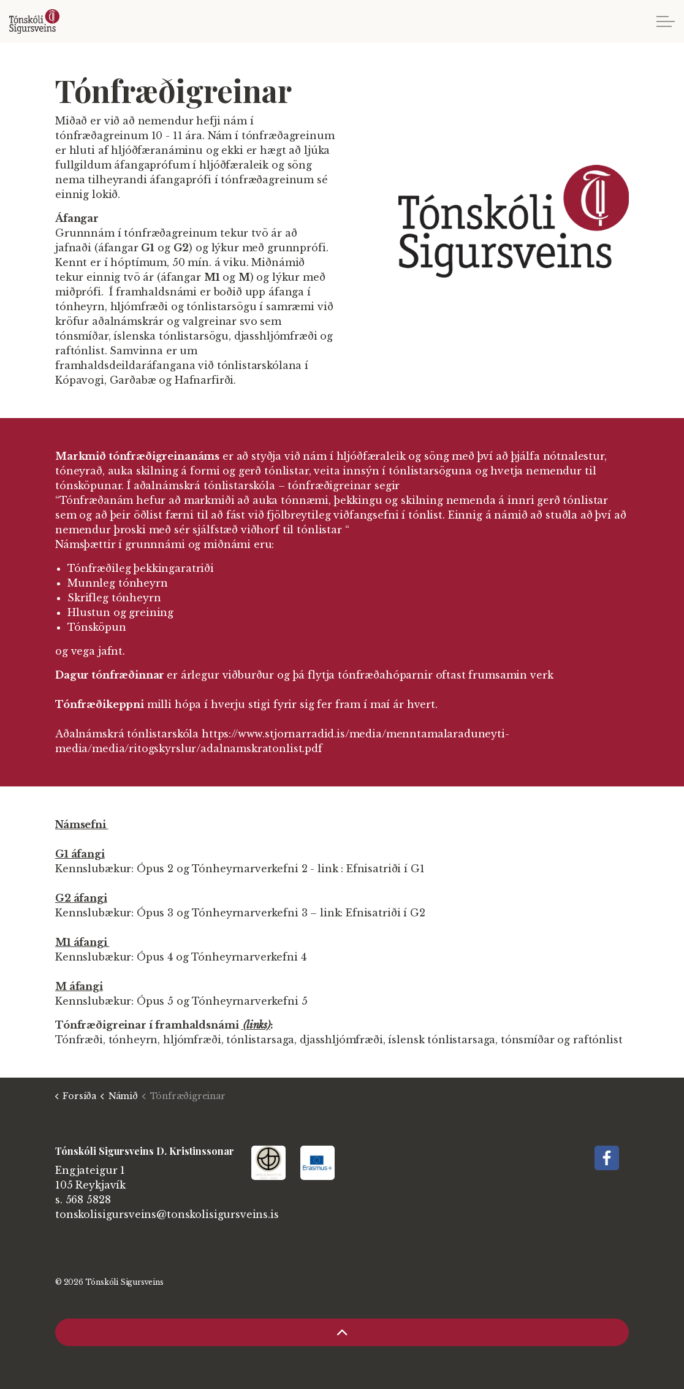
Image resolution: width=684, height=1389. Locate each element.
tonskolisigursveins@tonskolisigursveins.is (167, 1214)
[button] (513, 221)
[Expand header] (665, 21)
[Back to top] (342, 1332)
